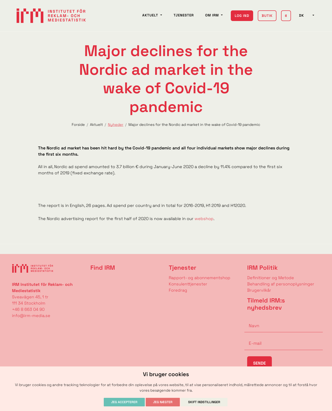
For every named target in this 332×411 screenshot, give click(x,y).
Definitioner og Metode (270, 277)
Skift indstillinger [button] (204, 402)
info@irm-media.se (31, 315)
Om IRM (212, 15)
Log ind (242, 15)
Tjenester (184, 15)
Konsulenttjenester (188, 284)
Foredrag (178, 290)
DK (305, 15)
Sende (259, 363)
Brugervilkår (259, 290)
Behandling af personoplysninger (281, 284)
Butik (267, 15)
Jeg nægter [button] (162, 402)
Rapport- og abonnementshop (199, 277)
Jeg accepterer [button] (124, 402)
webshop (203, 218)
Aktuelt (150, 15)
